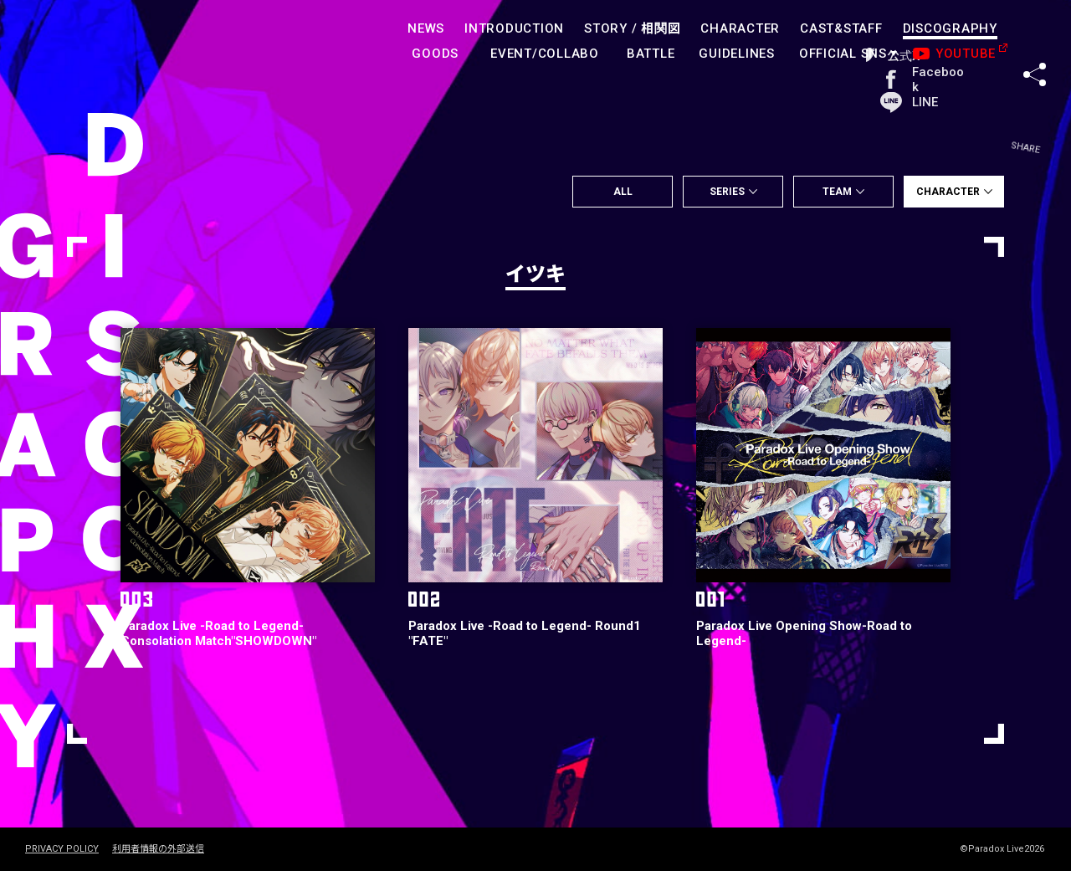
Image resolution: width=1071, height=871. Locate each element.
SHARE (1034, 41)
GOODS (436, 53)
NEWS (425, 28)
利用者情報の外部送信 (158, 849)
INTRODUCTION (514, 28)
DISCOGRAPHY (950, 28)
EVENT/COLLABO (544, 53)
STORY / (632, 28)
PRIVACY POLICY (62, 849)
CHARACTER (741, 28)
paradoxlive (100, 45)
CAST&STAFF (841, 28)
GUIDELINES (737, 53)
